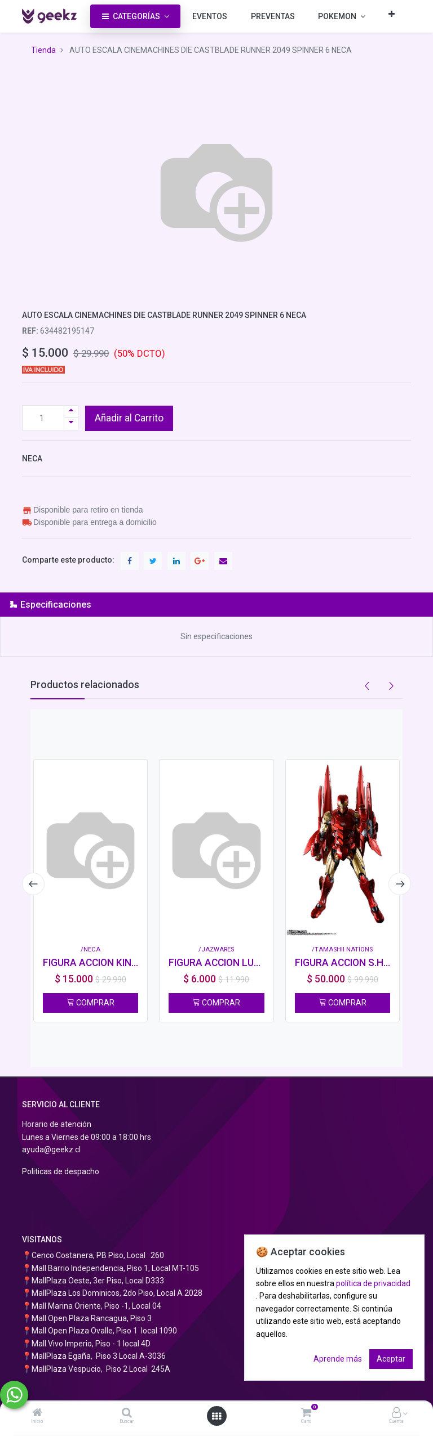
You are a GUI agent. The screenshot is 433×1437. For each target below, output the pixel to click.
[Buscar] (127, 1413)
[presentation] (33, 884)
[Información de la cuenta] (396, 1413)
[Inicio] (37, 1413)
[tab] (216, 604)
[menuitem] (210, 16)
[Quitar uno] (71, 424)
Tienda (43, 50)
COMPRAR (90, 1002)
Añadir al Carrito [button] (129, 418)
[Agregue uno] (71, 411)
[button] (391, 14)
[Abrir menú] (216, 1416)
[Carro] (306, 1413)
